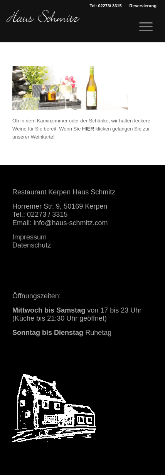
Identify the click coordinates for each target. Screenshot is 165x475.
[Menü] (142, 27)
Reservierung (143, 5)
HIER (88, 129)
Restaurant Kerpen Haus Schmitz (63, 192)
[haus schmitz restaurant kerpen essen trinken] (43, 25)
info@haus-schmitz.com (71, 223)
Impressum (29, 237)
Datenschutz (31, 245)
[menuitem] (143, 6)
